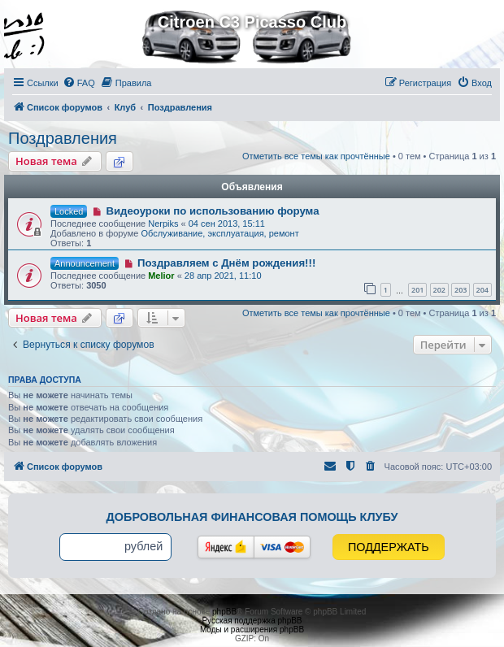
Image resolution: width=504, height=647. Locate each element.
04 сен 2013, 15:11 (227, 223)
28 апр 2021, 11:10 (223, 275)
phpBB (224, 611)
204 (482, 289)
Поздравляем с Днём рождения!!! (226, 263)
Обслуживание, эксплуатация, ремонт (219, 233)
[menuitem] (79, 83)
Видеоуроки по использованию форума (212, 211)
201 (417, 289)
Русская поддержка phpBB (252, 620)
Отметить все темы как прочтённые (316, 156)
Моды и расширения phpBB (252, 629)
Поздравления (62, 138)
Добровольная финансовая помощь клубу (252, 516)
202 (439, 289)
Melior (161, 275)
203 (460, 289)
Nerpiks (163, 223)
